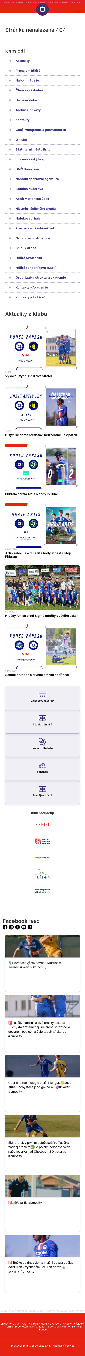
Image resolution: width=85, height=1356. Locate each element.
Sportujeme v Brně (59, 1326)
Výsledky (79, 1323)
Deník (33, 1326)
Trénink (8, 1326)
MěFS (44, 1323)
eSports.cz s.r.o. (41, 1345)
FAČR (25, 1323)
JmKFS (34, 1323)
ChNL (4, 1323)
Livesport (55, 1323)
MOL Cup (14, 1323)
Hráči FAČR (21, 1326)
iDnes (42, 1326)
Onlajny (67, 1323)
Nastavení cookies (63, 1345)
